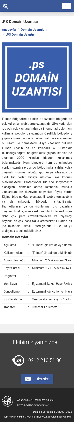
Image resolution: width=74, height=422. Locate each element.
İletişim (37, 379)
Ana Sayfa (5, 6)
